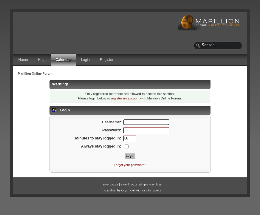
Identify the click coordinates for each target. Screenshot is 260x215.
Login (85, 60)
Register (106, 60)
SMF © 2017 (129, 184)
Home (23, 60)
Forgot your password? (130, 165)
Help (42, 60)
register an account (125, 98)
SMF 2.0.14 (110, 184)
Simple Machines (150, 184)
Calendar (63, 60)
